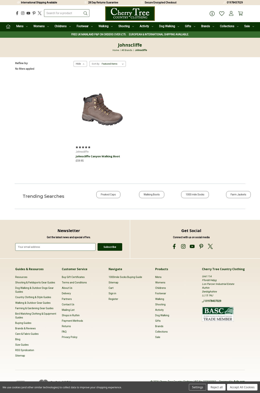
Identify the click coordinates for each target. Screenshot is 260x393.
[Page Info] (211, 13)
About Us (67, 288)
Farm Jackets (238, 194)
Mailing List (68, 309)
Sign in (112, 293)
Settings (197, 387)
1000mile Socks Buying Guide (125, 277)
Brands (207, 26)
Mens (22, 26)
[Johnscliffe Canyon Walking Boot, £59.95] (102, 108)
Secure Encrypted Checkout (160, 2)
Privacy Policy (69, 337)
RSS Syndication (24, 350)
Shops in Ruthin (71, 315)
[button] (108, 196)
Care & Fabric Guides (27, 333)
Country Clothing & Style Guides (33, 297)
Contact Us (68, 304)
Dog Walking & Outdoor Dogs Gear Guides (34, 290)
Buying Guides (23, 323)
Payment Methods (72, 320)
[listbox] (113, 64)
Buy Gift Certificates (73, 277)
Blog (17, 339)
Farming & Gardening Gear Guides (34, 308)
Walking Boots (152, 194)
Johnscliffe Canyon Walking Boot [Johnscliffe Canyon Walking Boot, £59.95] (98, 156)
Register (113, 299)
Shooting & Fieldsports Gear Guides (35, 282)
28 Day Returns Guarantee (103, 2)
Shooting (126, 26)
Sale (249, 26)
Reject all (217, 387)
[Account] (230, 13)
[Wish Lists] (221, 13)
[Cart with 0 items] (240, 13)
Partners (67, 299)
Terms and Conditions (74, 282)
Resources (21, 277)
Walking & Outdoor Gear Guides (33, 302)
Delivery (66, 293)
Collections (229, 26)
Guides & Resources (29, 269)
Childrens (63, 26)
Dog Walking (169, 26)
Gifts (190, 26)
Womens (41, 26)
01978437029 (235, 2)
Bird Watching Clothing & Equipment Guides (35, 315)
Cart (111, 288)
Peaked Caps (108, 194)
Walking (105, 26)
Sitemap (20, 355)
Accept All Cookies (242, 387)
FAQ (64, 331)
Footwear (85, 26)
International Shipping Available (39, 2)
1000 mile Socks (195, 194)
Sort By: (96, 63)
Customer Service (74, 269)
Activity (146, 26)
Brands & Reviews (25, 328)
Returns (66, 326)
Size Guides (22, 344)
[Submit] (85, 13)
